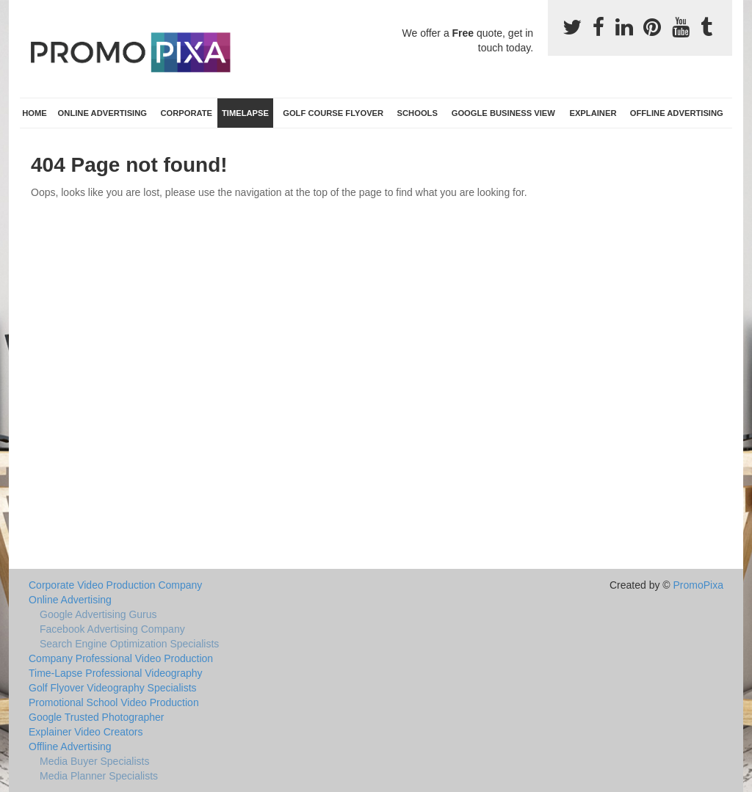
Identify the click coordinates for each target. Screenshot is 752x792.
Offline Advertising (676, 113)
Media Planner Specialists (99, 776)
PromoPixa (698, 585)
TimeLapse (245, 113)
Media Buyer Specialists (94, 761)
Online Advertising (102, 113)
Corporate (186, 113)
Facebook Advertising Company (112, 629)
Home (34, 113)
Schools (417, 113)
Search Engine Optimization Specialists (129, 644)
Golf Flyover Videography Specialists (113, 688)
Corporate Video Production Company (115, 585)
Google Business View (503, 113)
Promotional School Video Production (114, 702)
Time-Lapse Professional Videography (116, 673)
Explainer (592, 113)
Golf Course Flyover (333, 113)
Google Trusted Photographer (96, 717)
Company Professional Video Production (121, 658)
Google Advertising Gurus (98, 614)
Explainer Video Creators (85, 732)
